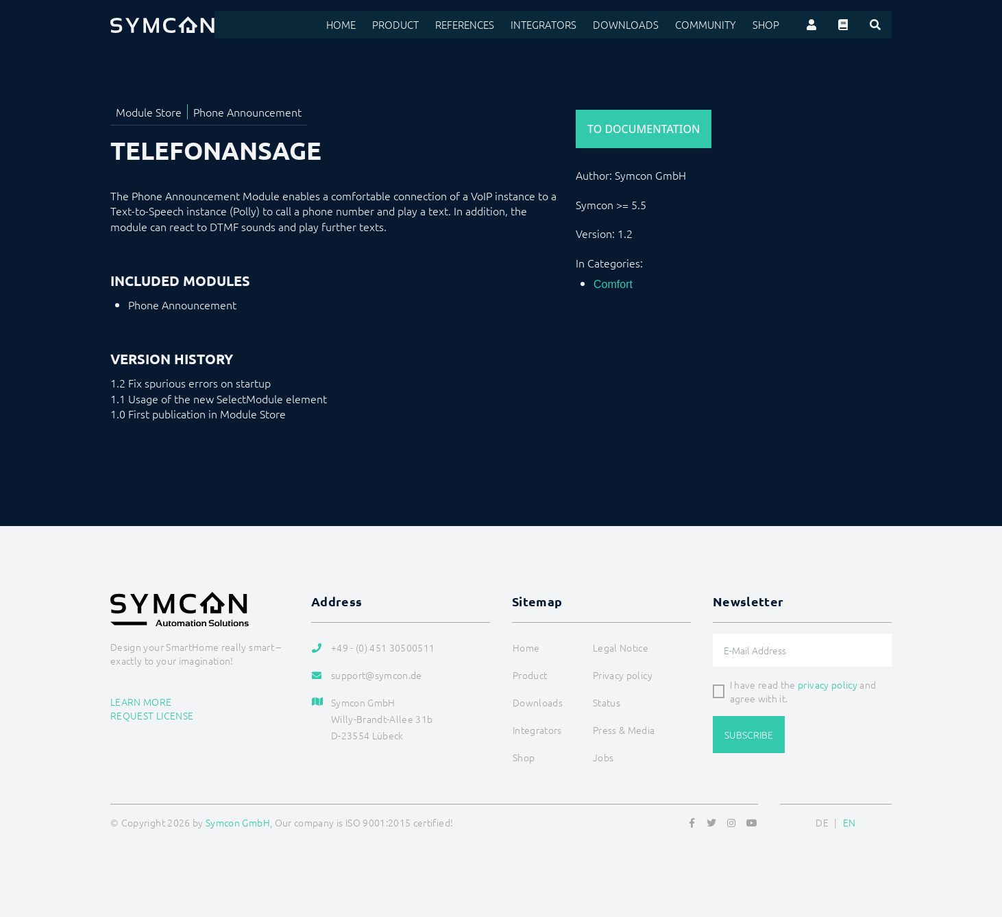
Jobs (603, 757)
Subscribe (748, 734)
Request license (151, 715)
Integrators (557, 25)
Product (414, 25)
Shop (767, 25)
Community (709, 25)
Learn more (141, 701)
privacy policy (827, 684)
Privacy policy (622, 675)
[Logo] (162, 24)
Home (361, 25)
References (481, 25)
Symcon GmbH (238, 822)
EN (849, 822)
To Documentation (643, 128)
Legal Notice (620, 647)
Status (606, 702)
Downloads (634, 25)
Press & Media (624, 730)
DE (822, 822)
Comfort (613, 284)
